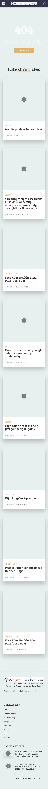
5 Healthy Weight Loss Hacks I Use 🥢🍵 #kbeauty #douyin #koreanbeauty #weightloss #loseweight (23, 203)
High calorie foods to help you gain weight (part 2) (21, 427)
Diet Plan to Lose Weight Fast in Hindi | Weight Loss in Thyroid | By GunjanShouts (28, 754)
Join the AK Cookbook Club (27, 778)
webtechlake (9, 136)
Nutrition (9, 494)
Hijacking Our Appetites (21, 498)
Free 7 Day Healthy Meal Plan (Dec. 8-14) (21, 279)
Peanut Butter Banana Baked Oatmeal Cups (23, 569)
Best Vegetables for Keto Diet (23, 129)
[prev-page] (21, 663)
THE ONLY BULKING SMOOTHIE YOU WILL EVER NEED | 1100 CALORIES (27, 766)
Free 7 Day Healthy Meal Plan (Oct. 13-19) (21, 641)
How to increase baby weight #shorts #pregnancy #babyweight (24, 353)
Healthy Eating (12, 274)
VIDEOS (8, 125)
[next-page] (26, 663)
